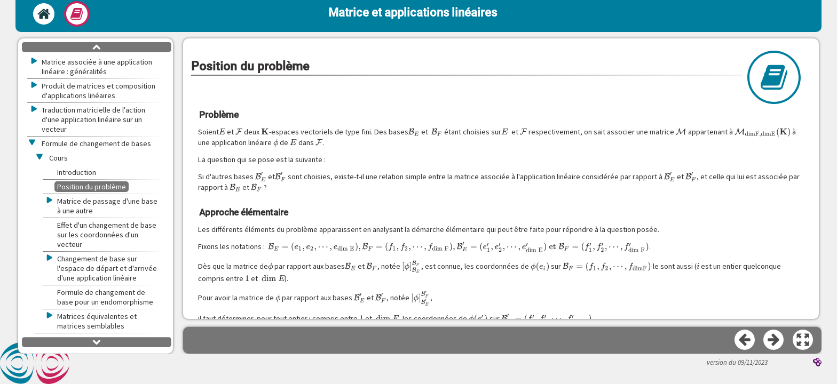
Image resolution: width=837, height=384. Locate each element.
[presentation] (222, 132)
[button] (803, 340)
